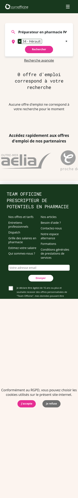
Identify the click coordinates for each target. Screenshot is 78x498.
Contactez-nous (51, 228)
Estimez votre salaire (22, 248)
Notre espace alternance (50, 236)
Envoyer (41, 278)
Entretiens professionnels (18, 225)
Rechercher (39, 49)
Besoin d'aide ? (51, 223)
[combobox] (39, 42)
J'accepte (26, 403)
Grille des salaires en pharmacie (22, 240)
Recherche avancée (39, 60)
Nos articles (49, 217)
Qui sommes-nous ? (21, 253)
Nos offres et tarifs (20, 217)
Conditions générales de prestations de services (55, 254)
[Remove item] (20, 41)
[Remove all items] (66, 41)
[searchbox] (44, 42)
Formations (48, 244)
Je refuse (51, 403)
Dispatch (14, 232)
